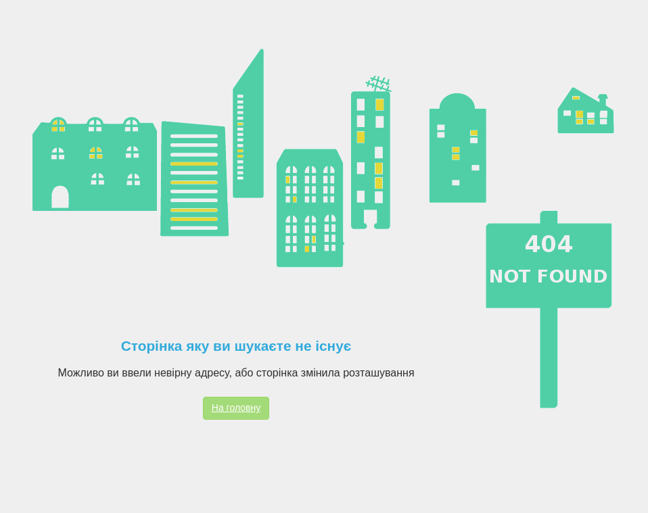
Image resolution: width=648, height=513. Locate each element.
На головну (236, 407)
